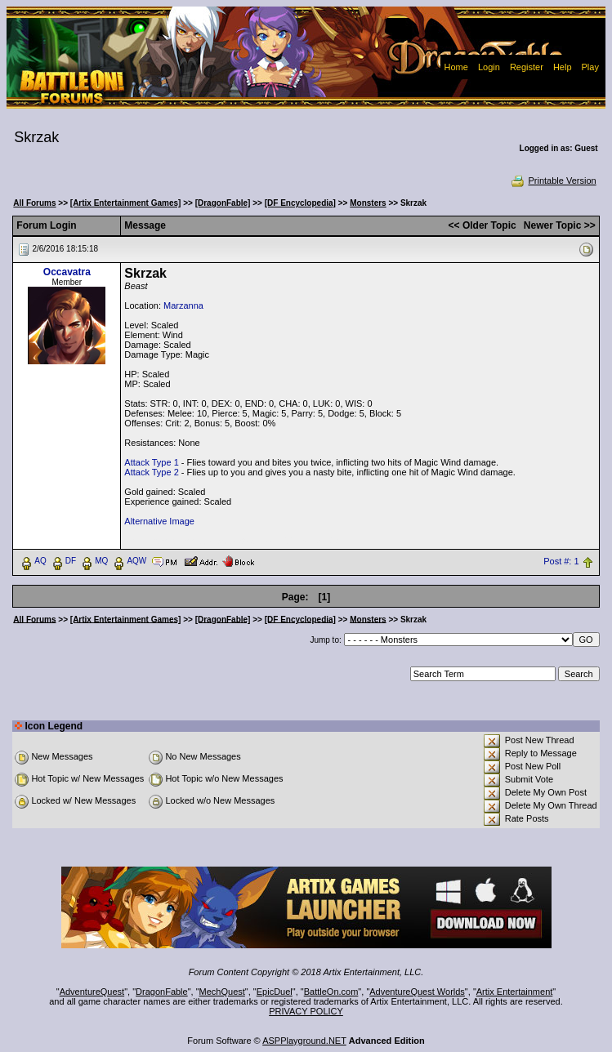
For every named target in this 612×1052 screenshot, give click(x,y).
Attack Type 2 (151, 472)
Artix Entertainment (514, 991)
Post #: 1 (560, 561)
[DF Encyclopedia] (300, 202)
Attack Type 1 (151, 462)
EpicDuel (275, 991)
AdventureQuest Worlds (417, 991)
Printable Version (553, 180)
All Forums (34, 202)
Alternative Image (159, 521)
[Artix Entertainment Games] (125, 202)
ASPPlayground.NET (304, 1040)
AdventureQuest (92, 991)
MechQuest (222, 991)
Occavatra (67, 272)
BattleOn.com (331, 991)
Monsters (368, 202)
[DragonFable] (223, 202)
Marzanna (183, 305)
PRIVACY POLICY (306, 1011)
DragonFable (162, 991)
